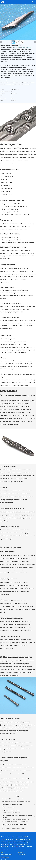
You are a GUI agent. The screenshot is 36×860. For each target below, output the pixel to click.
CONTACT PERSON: (5, 857)
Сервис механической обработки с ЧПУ (21, 47)
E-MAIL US (3, 852)
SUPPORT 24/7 (21, 852)
